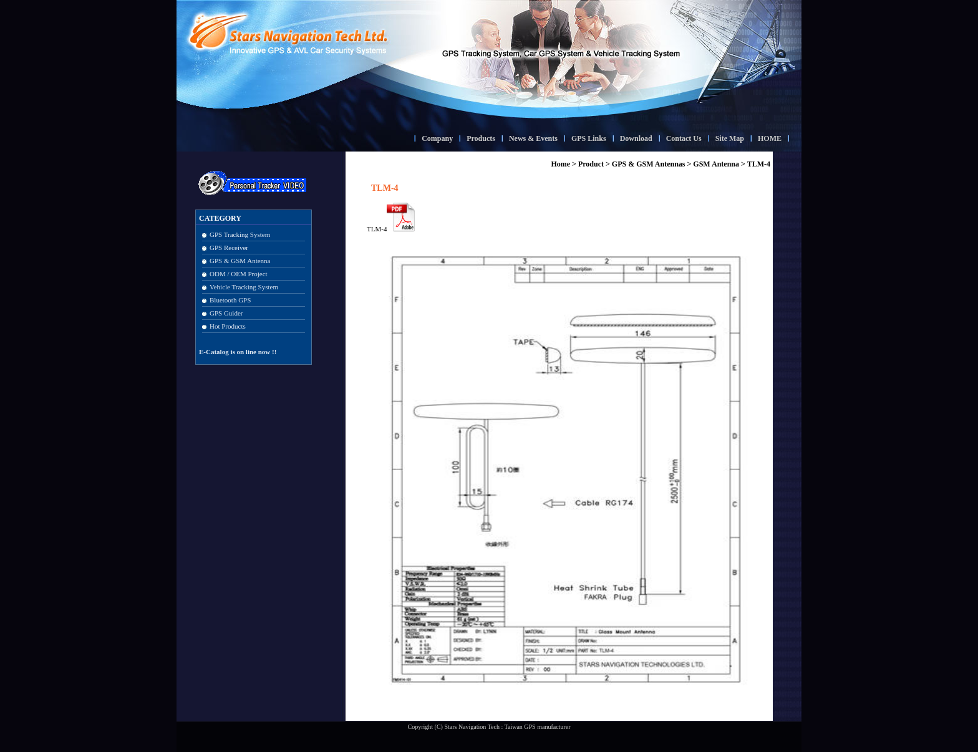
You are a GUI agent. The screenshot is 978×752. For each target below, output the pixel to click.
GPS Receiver (229, 247)
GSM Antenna (716, 164)
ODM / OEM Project (239, 273)
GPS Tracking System (240, 234)
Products (481, 138)
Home (560, 164)
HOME (770, 138)
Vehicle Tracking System (244, 287)
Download (636, 138)
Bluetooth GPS (230, 300)
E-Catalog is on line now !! (237, 351)
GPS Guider (226, 313)
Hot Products (228, 326)
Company (437, 138)
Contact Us (684, 138)
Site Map (729, 138)
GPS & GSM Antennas (648, 164)
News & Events (533, 138)
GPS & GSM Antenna (240, 260)
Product (591, 164)
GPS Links (588, 138)
